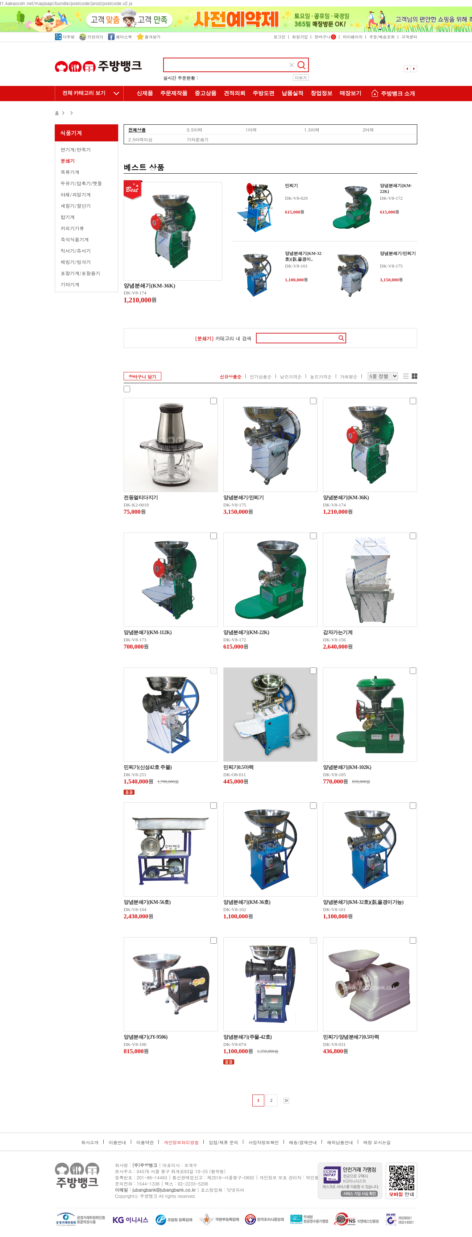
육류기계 (70, 172)
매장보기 (350, 93)
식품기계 (71, 133)
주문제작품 (173, 93)
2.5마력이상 (140, 139)
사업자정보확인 (263, 1142)
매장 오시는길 (377, 1142)
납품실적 (292, 93)
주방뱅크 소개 (392, 94)
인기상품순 (261, 376)
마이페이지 (353, 37)
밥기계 (68, 217)
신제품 (145, 93)
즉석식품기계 (75, 239)
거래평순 (348, 376)
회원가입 (300, 37)
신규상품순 (230, 376)
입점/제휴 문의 (223, 1142)
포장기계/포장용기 (80, 273)
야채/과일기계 (76, 194)
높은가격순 (321, 376)
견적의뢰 (234, 93)
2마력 (368, 129)
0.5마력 (195, 129)
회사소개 (90, 1142)
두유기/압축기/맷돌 (81, 183)
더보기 (301, 77)
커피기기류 (72, 228)
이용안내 (117, 1142)
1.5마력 (312, 129)
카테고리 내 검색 (223, 338)
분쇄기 (68, 160)
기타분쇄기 (198, 139)
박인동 (312, 1177)
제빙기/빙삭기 (76, 261)
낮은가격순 (291, 376)
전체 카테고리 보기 (83, 93)
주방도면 (263, 93)
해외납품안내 (340, 1142)
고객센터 (409, 37)
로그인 (279, 37)
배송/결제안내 (303, 1142)
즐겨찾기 (149, 37)
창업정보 (321, 93)
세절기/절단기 (76, 205)
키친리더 (91, 37)
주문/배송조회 (382, 37)
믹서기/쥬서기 (76, 250)
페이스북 (120, 37)
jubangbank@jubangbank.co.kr (163, 1190)
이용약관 (145, 1142)
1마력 (251, 129)
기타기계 (70, 284)
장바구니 (325, 37)
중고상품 (205, 93)
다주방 (65, 37)
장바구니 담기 (142, 376)
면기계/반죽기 (76, 149)
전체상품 (137, 129)
